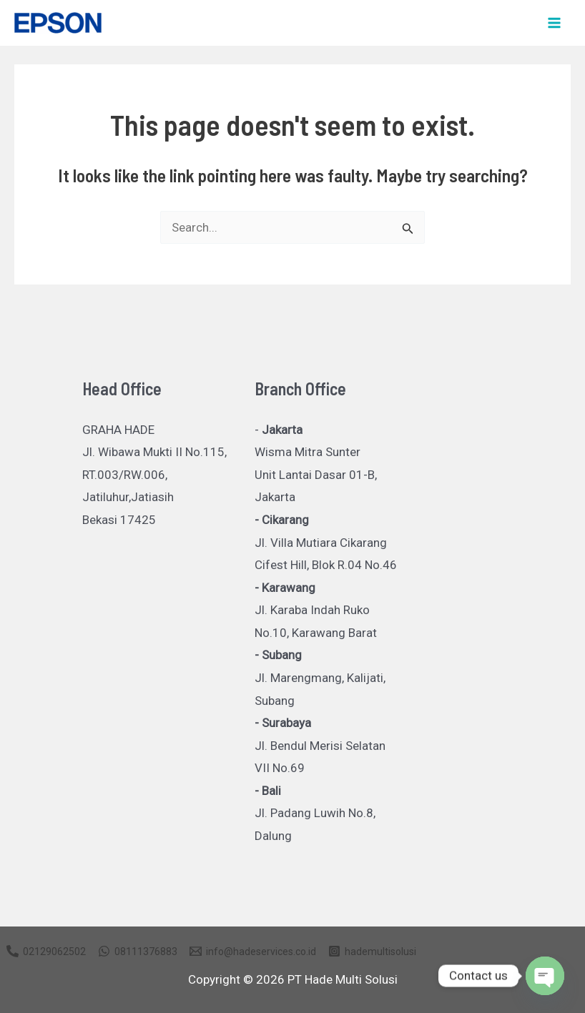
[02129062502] (46, 951)
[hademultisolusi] (372, 951)
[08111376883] (138, 951)
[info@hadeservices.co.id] (252, 951)
